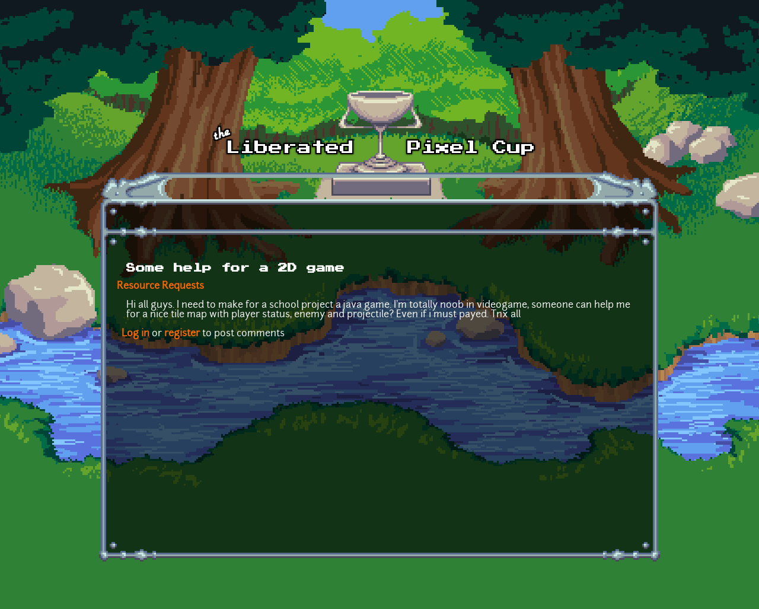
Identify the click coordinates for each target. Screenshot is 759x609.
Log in (135, 334)
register (182, 334)
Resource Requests (160, 286)
